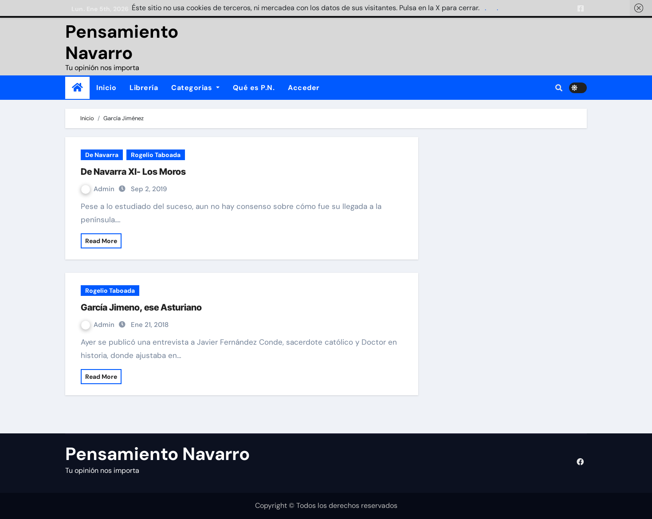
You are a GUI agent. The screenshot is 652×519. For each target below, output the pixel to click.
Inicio (106, 87)
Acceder (304, 87)
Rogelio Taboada (156, 155)
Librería (144, 87)
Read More (101, 241)
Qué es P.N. (254, 87)
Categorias (195, 87)
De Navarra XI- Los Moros (133, 171)
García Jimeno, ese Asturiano (141, 307)
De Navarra (101, 155)
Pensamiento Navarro (121, 42)
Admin (98, 189)
